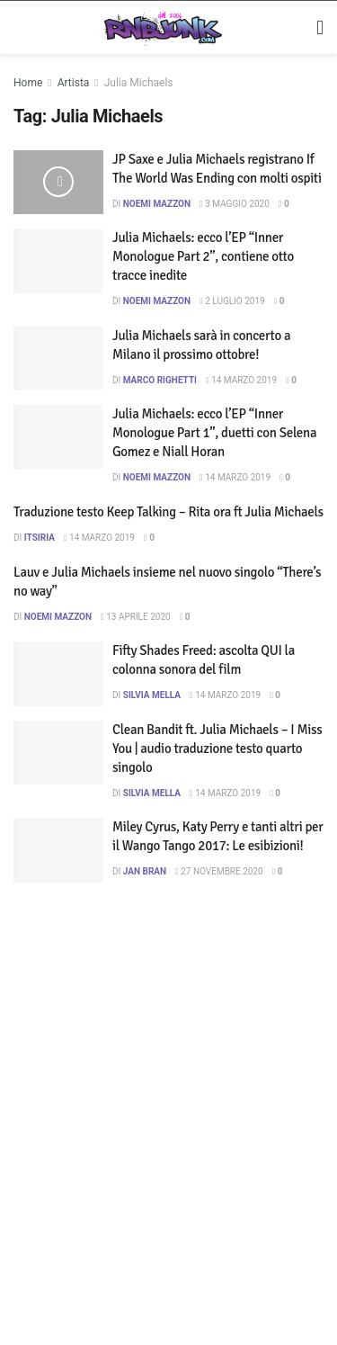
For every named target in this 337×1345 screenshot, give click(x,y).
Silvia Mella (152, 695)
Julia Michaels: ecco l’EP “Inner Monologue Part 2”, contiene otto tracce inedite (203, 256)
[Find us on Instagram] (47, 1293)
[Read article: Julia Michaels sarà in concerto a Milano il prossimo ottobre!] (58, 359)
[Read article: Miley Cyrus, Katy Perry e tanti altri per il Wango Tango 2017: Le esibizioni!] (58, 850)
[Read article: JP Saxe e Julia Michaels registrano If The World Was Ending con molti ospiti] (58, 182)
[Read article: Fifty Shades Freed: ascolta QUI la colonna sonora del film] (58, 673)
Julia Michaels (138, 82)
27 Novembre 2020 (221, 871)
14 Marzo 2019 (243, 380)
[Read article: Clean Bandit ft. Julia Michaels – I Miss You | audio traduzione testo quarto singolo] (58, 753)
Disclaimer (193, 1172)
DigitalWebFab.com (231, 1098)
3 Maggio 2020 (237, 204)
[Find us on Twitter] (80, 1293)
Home (27, 82)
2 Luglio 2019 (235, 301)
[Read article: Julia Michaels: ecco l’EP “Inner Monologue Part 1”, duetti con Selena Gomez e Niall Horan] (58, 437)
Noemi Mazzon (157, 204)
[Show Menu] (315, 28)
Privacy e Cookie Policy (74, 1200)
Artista (73, 82)
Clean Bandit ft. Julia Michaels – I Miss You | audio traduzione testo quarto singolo (217, 749)
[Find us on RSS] (146, 1293)
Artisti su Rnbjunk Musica (80, 1172)
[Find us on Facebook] (17, 1293)
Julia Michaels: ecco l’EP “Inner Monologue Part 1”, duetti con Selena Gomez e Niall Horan (214, 433)
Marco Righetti (160, 380)
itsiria (39, 537)
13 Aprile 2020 (138, 617)
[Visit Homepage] (155, 28)
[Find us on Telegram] (114, 1293)
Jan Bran (144, 871)
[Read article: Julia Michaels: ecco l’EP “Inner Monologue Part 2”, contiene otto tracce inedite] (58, 261)
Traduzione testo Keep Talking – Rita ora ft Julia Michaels (168, 512)
